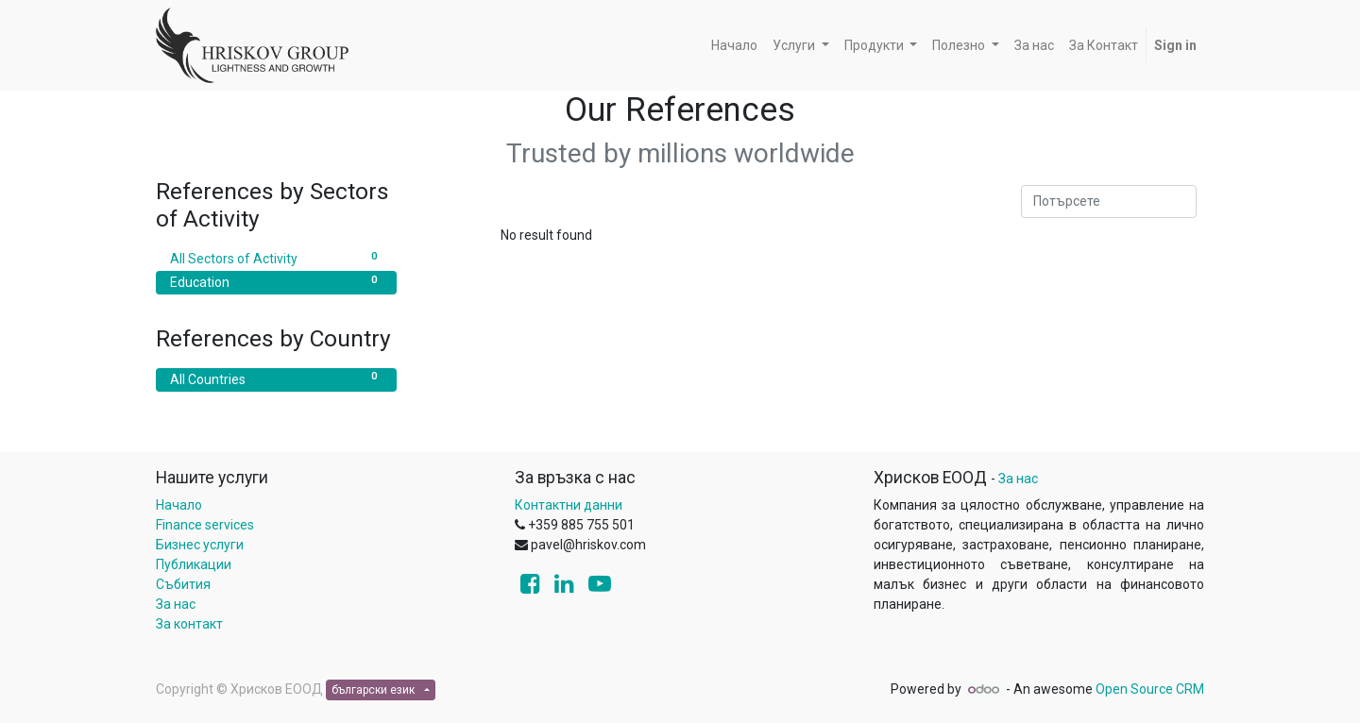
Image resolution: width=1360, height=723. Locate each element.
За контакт (189, 623)
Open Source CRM (1150, 689)
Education (276, 281)
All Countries (276, 378)
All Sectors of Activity (276, 257)
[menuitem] (734, 45)
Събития (183, 584)
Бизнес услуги (200, 544)
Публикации (193, 564)
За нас (176, 604)
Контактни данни (568, 505)
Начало (179, 505)
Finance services (205, 524)
